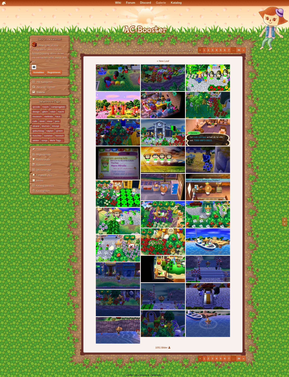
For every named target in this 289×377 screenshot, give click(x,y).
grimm (59, 130)
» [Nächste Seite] (243, 50)
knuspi (55, 126)
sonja (44, 140)
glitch (45, 111)
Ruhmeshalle (43, 159)
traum (45, 106)
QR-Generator (43, 170)
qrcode (36, 106)
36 (238, 50)
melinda (48, 116)
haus (57, 116)
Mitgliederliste (43, 154)
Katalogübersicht (45, 185)
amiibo (39, 180)
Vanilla (129, 375)
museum (37, 116)
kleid (42, 121)
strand (36, 126)
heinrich (59, 135)
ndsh (52, 111)
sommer (48, 135)
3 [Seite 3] (212, 50)
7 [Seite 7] (228, 50)
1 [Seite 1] (204, 50)
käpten (50, 130)
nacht (61, 111)
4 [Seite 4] (216, 50)
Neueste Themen (45, 87)
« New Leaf (163, 61)
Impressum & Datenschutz (149, 375)
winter (36, 140)
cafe (35, 121)
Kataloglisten (43, 190)
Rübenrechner (43, 164)
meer (50, 121)
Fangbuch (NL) (44, 175)
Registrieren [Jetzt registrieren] (54, 72)
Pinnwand (41, 149)
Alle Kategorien (44, 81)
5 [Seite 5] (220, 50)
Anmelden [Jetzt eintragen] (38, 72)
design (36, 111)
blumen (46, 126)
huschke (37, 135)
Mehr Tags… (56, 140)
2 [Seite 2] (208, 50)
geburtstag (38, 130)
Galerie (40, 92)
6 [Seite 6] (224, 50)
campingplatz (58, 106)
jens (57, 121)
